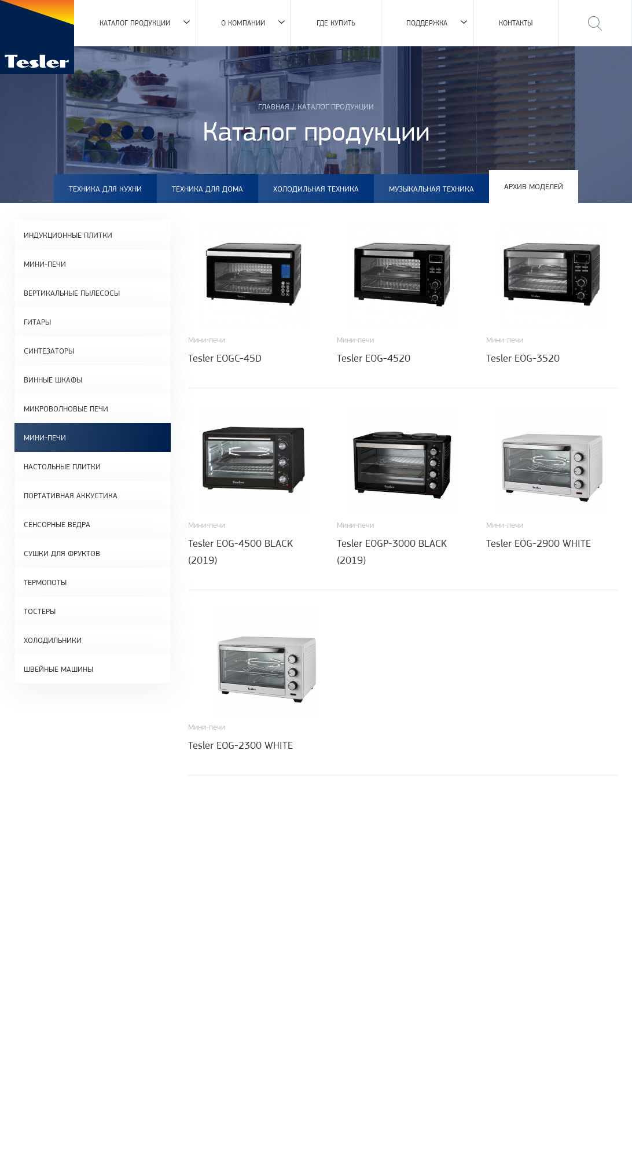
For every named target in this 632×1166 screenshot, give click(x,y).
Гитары (37, 321)
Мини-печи (45, 263)
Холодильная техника (316, 188)
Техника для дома (207, 188)
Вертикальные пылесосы (72, 292)
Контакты (516, 23)
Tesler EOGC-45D (225, 358)
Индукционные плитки (68, 235)
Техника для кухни (105, 188)
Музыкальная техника (431, 188)
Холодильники (53, 640)
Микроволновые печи (66, 408)
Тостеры (40, 611)
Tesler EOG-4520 (373, 358)
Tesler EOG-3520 (523, 358)
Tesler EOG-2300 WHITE (240, 745)
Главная (273, 106)
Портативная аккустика (70, 495)
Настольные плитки (62, 466)
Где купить (336, 23)
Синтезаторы (49, 350)
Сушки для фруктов (62, 553)
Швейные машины (58, 669)
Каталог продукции (135, 23)
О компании (243, 23)
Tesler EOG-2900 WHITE (538, 543)
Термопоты (45, 582)
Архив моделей (533, 186)
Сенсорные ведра (57, 524)
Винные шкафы (53, 379)
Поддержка (426, 23)
